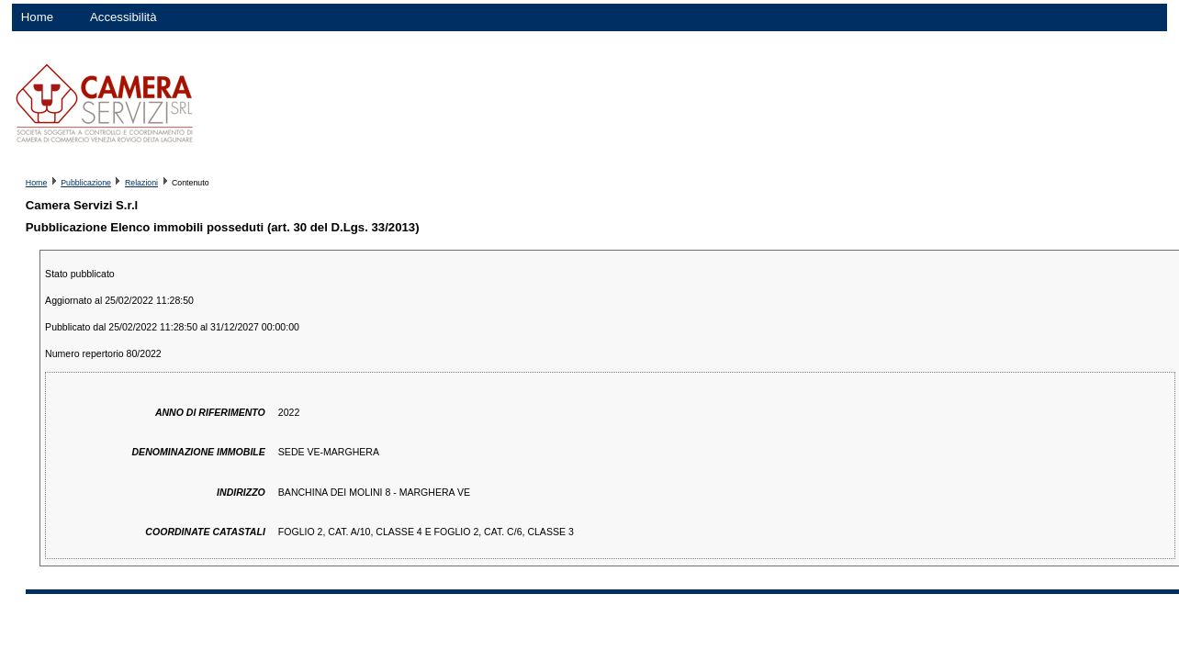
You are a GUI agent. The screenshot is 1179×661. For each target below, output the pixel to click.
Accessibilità (123, 17)
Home (37, 17)
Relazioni (141, 182)
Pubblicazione (86, 182)
